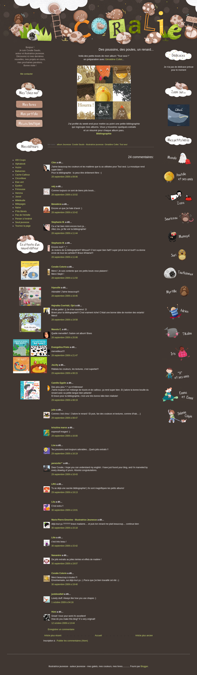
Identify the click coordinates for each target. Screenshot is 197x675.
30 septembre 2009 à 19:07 (64, 563)
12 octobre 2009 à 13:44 (63, 623)
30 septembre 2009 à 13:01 (64, 510)
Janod (18, 196)
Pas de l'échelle (22, 215)
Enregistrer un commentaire (61, 629)
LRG (53, 484)
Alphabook (20, 164)
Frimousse (20, 189)
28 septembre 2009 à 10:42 (64, 212)
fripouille (56, 287)
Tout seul (123, 144)
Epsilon (18, 185)
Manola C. (56, 329)
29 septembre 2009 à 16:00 (64, 436)
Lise (53, 445)
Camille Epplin (58, 383)
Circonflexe (20, 178)
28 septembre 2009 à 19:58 (64, 319)
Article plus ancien (144, 635)
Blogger (144, 666)
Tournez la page (22, 226)
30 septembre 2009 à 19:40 (64, 584)
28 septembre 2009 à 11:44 (64, 233)
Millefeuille (20, 200)
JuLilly (54, 365)
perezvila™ (57, 463)
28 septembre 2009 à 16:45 (64, 296)
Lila (53, 502)
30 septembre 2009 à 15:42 (64, 546)
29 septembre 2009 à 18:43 (64, 474)
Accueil (98, 635)
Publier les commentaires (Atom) (72, 640)
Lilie (53, 537)
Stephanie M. (58, 222)
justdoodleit (57, 594)
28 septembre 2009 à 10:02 (64, 194)
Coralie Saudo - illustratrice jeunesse (88, 144)
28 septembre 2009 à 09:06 (64, 176)
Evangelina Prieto (60, 347)
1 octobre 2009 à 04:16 (62, 602)
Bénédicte (56, 204)
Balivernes (20, 171)
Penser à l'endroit (23, 218)
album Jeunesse (64, 144)
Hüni (53, 612)
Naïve (18, 207)
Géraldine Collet (113, 59)
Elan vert (19, 182)
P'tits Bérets (21, 211)
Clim (53, 162)
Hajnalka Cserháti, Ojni (63, 305)
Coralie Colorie (59, 267)
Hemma (19, 193)
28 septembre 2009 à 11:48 (64, 257)
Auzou (18, 167)
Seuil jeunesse (22, 222)
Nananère (56, 555)
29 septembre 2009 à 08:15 (64, 373)
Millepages (20, 204)
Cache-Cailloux (22, 175)
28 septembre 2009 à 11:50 (64, 278)
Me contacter (26, 74)
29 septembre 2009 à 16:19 (64, 453)
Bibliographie (103, 133)
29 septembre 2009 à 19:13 (64, 492)
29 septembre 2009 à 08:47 (64, 418)
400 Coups (20, 160)
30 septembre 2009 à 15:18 (64, 528)
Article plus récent (52, 635)
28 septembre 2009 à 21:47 (64, 355)
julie (53, 410)
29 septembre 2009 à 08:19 (64, 400)
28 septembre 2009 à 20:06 (64, 337)
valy (53, 186)
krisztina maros (59, 427)
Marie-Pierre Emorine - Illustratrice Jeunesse (74, 520)
